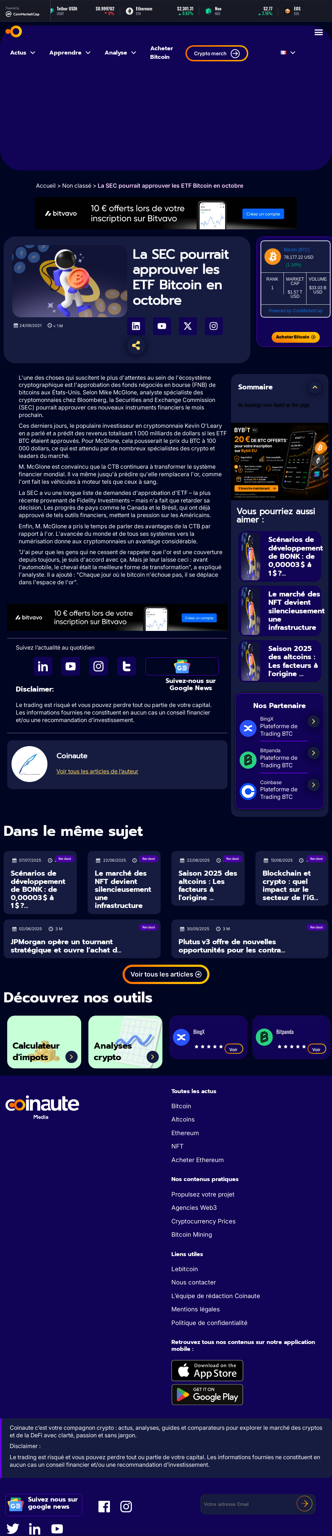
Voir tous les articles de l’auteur (97, 771)
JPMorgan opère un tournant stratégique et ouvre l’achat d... (66, 943)
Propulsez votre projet (203, 1191)
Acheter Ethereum (197, 1157)
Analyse (121, 52)
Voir (234, 1046)
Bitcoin (181, 1103)
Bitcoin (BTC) (296, 249)
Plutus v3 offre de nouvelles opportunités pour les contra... (232, 943)
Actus (23, 52)
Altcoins (183, 1116)
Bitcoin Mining (191, 1231)
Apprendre (70, 52)
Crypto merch (217, 53)
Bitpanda (285, 1028)
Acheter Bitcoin (161, 52)
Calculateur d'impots (38, 1048)
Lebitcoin (184, 1266)
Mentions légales (195, 1306)
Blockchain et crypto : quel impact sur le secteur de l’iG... (290, 882)
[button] (315, 387)
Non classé (76, 185)
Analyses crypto (114, 1048)
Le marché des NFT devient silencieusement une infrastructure (296, 609)
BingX (198, 1028)
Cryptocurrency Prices (203, 1218)
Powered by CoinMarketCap (295, 310)
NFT (177, 1143)
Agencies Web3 (194, 1204)
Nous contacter (193, 1279)
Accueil (46, 185)
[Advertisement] (166, 120)
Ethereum (185, 1130)
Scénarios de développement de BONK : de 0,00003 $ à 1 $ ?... (295, 555)
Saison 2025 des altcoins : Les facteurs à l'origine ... (293, 658)
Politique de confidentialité (209, 1320)
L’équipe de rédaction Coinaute (215, 1293)
